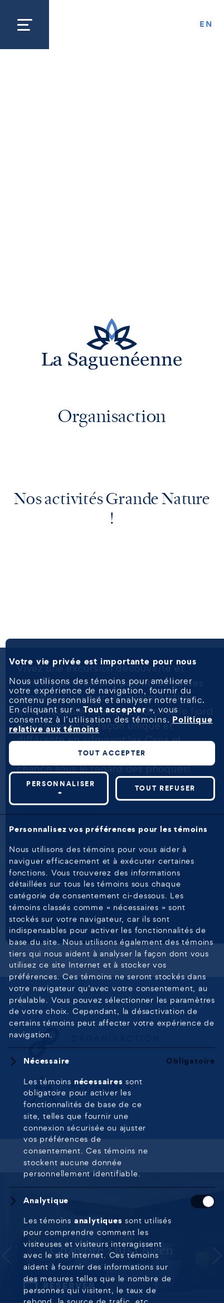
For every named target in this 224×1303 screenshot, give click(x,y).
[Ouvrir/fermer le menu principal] (24, 24)
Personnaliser (60, 1099)
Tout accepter (112, 1064)
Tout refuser (165, 1099)
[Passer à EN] (206, 24)
